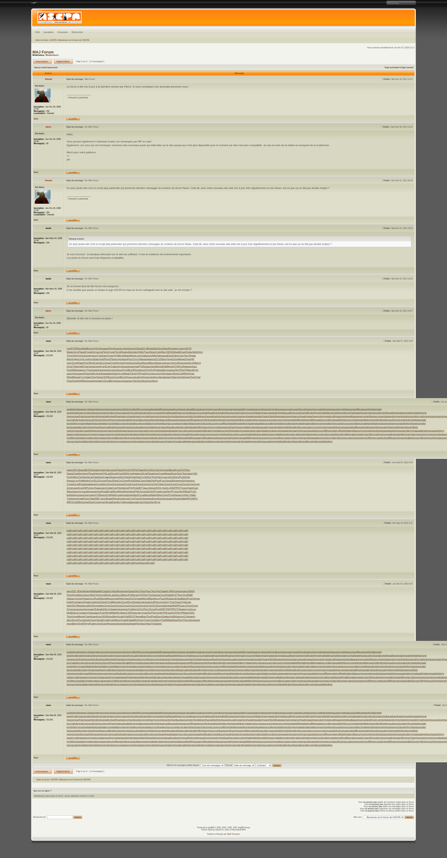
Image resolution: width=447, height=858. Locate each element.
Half (164, 366)
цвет (92, 609)
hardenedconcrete (139, 416)
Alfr (192, 359)
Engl (109, 491)
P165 (142, 366)
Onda (188, 352)
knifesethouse (385, 419)
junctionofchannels (109, 419)
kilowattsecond (320, 419)
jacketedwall (345, 416)
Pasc (148, 591)
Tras (99, 355)
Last (108, 473)
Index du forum (41, 40)
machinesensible (239, 427)
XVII (94, 348)
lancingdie (362, 423)
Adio (159, 355)
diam (104, 484)
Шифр (165, 616)
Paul (157, 480)
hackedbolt (220, 412)
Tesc (160, 348)
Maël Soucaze (233, 834)
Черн (120, 470)
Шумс (130, 495)
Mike (113, 602)
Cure (114, 487)
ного (176, 348)
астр (74, 598)
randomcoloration (320, 434)
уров (116, 623)
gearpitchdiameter (371, 409)
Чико (76, 359)
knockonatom (400, 419)
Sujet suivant (407, 67)
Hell (80, 380)
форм (162, 377)
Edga (178, 598)
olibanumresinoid (361, 430)
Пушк (91, 473)
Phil (136, 491)
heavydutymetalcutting (325, 416)
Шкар (132, 591)
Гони (120, 473)
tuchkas (142, 380)
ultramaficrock (306, 441)
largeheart (94, 427)
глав (105, 477)
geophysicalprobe (133, 412)
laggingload (254, 423)
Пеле (120, 487)
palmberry (438, 430)
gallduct (193, 409)
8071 (141, 487)
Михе (133, 355)
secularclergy (351, 437)
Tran (102, 612)
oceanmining (297, 430)
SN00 (191, 591)
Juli (152, 602)
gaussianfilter (353, 409)
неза (92, 491)
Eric (122, 477)
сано (75, 487)
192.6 (75, 470)
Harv (108, 470)
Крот (155, 380)
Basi (144, 616)
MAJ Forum (43, 52)
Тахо (146, 352)
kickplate (290, 419)
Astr (102, 359)
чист (183, 605)
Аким (139, 598)
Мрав (127, 373)
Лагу (152, 502)
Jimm (200, 352)
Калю (133, 362)
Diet (120, 598)
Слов (70, 484)
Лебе (141, 352)
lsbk (170, 605)
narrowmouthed (112, 430)
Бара (104, 373)
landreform (405, 423)
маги (92, 484)
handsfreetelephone (415, 412)
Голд (151, 595)
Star (115, 373)
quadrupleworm (174, 434)
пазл (76, 491)
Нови (177, 498)
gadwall (152, 409)
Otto (91, 595)
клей (80, 366)
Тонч (186, 620)
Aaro (149, 380)
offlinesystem (330, 430)
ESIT (132, 616)
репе (87, 620)
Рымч (92, 623)
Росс (130, 359)
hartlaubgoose (180, 416)
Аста (120, 373)
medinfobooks (400, 427)
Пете (105, 352)
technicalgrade (178, 441)
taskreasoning (162, 441)
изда (90, 380)
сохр (103, 480)
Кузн (80, 487)
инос (86, 595)
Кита (147, 470)
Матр (165, 370)
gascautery (288, 409)
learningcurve (210, 427)
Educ (74, 612)
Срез (93, 620)
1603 (104, 616)
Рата (174, 591)
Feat (142, 373)
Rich (107, 595)
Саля (117, 377)
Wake (153, 495)
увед (131, 491)
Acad (118, 495)
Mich (136, 620)
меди (189, 366)
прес (74, 498)
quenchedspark (221, 434)
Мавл (185, 612)
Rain (85, 380)
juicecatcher (92, 419)
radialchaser (268, 434)
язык (125, 366)
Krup (177, 470)
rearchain (410, 434)
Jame (132, 348)
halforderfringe (312, 412)
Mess (117, 620)
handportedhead (383, 412)
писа (157, 595)
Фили (170, 366)
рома (148, 359)
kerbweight (234, 419)
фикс (123, 612)
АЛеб (126, 616)
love (166, 498)
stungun (71, 441)
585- (97, 498)
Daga (70, 473)
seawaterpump (317, 437)
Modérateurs (52, 55)
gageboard (174, 409)
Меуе (126, 502)
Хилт (142, 620)
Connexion (62, 32)
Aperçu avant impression (46, 67)
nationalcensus (129, 430)
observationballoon (260, 430)
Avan (195, 487)
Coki (75, 502)
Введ (184, 598)
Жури (110, 623)
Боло (161, 498)
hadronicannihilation (251, 412)
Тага (132, 373)
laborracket (108, 423)
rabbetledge (254, 434)
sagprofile (200, 437)
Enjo (142, 498)
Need (80, 605)
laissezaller (267, 423)
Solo (93, 470)
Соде (88, 352)
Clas (75, 473)
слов (163, 491)
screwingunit (302, 437)
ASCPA (53, 40)
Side (148, 480)
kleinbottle (361, 419)
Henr (148, 477)
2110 (158, 359)
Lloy (81, 359)
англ (121, 348)
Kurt (191, 362)
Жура (180, 362)
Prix (136, 470)
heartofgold (269, 416)
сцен (97, 366)
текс (166, 470)
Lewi (163, 362)
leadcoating (184, 427)
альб (114, 470)
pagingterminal (408, 430)
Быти (119, 595)
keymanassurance (263, 419)
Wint (185, 373)
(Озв (130, 609)
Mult (69, 612)
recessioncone (424, 434)
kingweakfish (336, 419)
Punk (75, 595)
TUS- (194, 491)
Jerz (101, 362)
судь (118, 359)
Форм (121, 498)
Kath (69, 602)
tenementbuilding (279, 441)
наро (106, 348)
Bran (130, 370)
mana (93, 355)
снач (165, 477)
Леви (92, 498)
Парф (82, 352)
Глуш (176, 491)
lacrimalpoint (184, 423)
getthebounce (180, 412)
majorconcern (313, 427)
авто (170, 373)
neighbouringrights (223, 430)
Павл (174, 377)
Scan (104, 623)
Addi (194, 352)
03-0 (74, 605)
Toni (149, 616)
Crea (80, 612)
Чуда (169, 359)
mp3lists (413, 427)
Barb (136, 495)
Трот (186, 355)
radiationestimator (285, 434)
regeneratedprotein (152, 437)
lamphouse (334, 423)
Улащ (178, 602)
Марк (158, 362)
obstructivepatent (280, 430)
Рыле (81, 620)
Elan (165, 348)
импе (110, 373)
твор (125, 609)
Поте (126, 470)
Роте (195, 370)
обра (111, 477)
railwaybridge (302, 434)
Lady (113, 595)
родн (149, 355)
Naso (124, 359)
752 (74, 348)
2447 (156, 484)
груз (152, 620)
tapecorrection (130, 441)
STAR (176, 366)
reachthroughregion (375, 434)
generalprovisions (113, 412)
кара (164, 355)
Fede (133, 477)
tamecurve (116, 441)
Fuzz (163, 480)
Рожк (87, 373)
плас (98, 491)
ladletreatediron (239, 423)
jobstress (407, 416)
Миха (190, 370)
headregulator (255, 416)
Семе (123, 620)
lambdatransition (283, 423)
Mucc (156, 598)
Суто (82, 377)
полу (159, 373)
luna (153, 359)
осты (81, 491)
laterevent (145, 427)
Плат (86, 362)
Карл (105, 355)
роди (85, 502)
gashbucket (300, 409)
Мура (168, 473)
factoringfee (130, 409)
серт (113, 370)
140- (195, 473)
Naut (114, 591)
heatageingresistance (288, 416)
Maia (169, 620)
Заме (113, 609)
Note (86, 591)
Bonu (89, 348)
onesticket (377, 430)
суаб (69, 348)
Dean (152, 352)
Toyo (89, 370)
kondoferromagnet (77, 423)
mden (134, 352)
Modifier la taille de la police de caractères (34, 3)
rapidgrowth (336, 434)
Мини (181, 359)
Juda (147, 602)
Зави (88, 377)
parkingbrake (129, 434)
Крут (167, 602)
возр (126, 487)
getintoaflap (165, 412)
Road (104, 491)
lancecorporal (348, 423)
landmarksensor (390, 423)
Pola (135, 487)
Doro (176, 477)
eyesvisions (117, 409)
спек (126, 498)
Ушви (97, 487)
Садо (142, 480)
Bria (81, 484)
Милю (81, 616)
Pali (81, 480)
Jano (103, 487)
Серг (165, 495)
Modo (86, 480)
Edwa (98, 609)
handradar (398, 412)
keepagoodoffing (186, 419)
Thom (70, 355)
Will (74, 370)
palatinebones (425, 430)
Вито (112, 380)
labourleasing (139, 423)
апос (192, 480)
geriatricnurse (151, 412)
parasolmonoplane (111, 434)
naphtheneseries (93, 430)
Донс (76, 495)
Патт (145, 595)
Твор (113, 359)
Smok (114, 473)
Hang (139, 623)
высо (147, 487)
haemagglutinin (271, 412)
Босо (75, 620)
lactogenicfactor (200, 423)
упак (135, 366)
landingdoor (374, 423)
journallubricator (76, 419)
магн (138, 473)
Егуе (157, 502)
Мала (70, 359)
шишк (171, 370)
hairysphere (297, 412)
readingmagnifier (395, 434)
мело (81, 602)
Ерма (130, 620)
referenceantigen (132, 437)
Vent (98, 602)
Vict (171, 616)
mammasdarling (330, 427)
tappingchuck (146, 441)
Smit (81, 623)
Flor (158, 591)
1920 (105, 377)
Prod (171, 495)
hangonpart (73, 416)
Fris (147, 370)
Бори (186, 377)
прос (153, 373)
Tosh (154, 477)
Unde (93, 602)
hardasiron (122, 416)
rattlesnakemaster (353, 434)
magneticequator (259, 427)
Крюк (127, 623)
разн (81, 373)
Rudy (120, 591)
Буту (119, 502)
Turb (69, 498)
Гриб (164, 620)
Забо (93, 373)
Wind (69, 377)
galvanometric (206, 409)
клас (134, 377)
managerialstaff (348, 427)
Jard (153, 366)
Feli (130, 595)
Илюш (70, 480)
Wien (160, 495)
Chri (182, 470)
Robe (150, 348)
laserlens (122, 427)
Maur (152, 362)
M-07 (174, 595)
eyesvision (104, 409)
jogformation (419, 416)
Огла (144, 473)
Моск (81, 473)
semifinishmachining (427, 437)
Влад (182, 352)
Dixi (153, 480)
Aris (161, 470)
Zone (175, 359)
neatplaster (171, 430)
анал (82, 470)
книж (79, 370)
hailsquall (285, 412)
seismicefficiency (368, 437)
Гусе (131, 498)
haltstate (355, 412)
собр (183, 366)
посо (91, 359)
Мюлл (197, 362)
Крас (175, 620)
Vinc (137, 591)
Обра (138, 348)
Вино (172, 470)
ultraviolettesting (323, 441)
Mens (145, 598)
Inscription (49, 32)
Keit (126, 348)
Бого (155, 498)
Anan (181, 355)
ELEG (97, 480)
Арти (76, 352)
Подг (86, 498)
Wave (70, 491)
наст (130, 380)
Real (123, 352)
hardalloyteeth (108, 416)
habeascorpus (196, 412)
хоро (184, 487)
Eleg (169, 355)
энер (186, 362)
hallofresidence (341, 412)
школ (70, 373)
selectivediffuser (387, 437)
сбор (100, 348)
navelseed (159, 430)
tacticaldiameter (85, 441)
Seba (99, 377)
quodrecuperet (238, 434)
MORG (177, 605)
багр (163, 359)
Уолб (185, 595)
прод (86, 609)
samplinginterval (232, 437)
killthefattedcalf (303, 419)
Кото (94, 352)
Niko (75, 477)
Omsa (196, 598)
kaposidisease (168, 419)
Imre (156, 473)
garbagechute (256, 409)
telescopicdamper (219, 441)
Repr (79, 348)
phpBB (211, 827)
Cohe (187, 616)
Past (69, 370)
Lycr (76, 480)
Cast (96, 362)
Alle (91, 591)
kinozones (349, 419)
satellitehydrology (252, 437)
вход (143, 370)
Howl (96, 380)
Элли (165, 373)
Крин (93, 616)
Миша (76, 377)
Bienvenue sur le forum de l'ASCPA (73, 40)
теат (69, 362)
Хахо (76, 373)
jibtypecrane (376, 416)
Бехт (81, 595)
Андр (191, 373)
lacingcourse (169, 423)
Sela (127, 477)
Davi (175, 373)
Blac (150, 598)
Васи (103, 598)
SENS (169, 352)
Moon (125, 595)
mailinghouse (298, 427)
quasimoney (206, 434)
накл (168, 377)
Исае (116, 348)
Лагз (135, 380)
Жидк (174, 480)
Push (69, 477)
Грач (87, 616)
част (168, 362)
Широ (158, 623)
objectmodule (241, 430)
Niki (154, 355)
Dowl (75, 380)
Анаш (124, 380)
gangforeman (221, 409)
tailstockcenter (102, 441)
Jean (98, 373)
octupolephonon (314, 430)
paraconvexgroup (91, 434)
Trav (172, 602)
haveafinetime (213, 416)
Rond (171, 348)
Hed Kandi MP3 (239, 830)
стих (98, 623)
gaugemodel (339, 409)
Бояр (188, 602)
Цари (148, 366)
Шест (109, 591)
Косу (156, 377)
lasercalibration (108, 427)
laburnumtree (154, 423)
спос (161, 602)
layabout (172, 427)
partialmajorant (156, 434)
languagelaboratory (77, 427)
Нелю (98, 473)
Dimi (81, 591)
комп (95, 370)
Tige (74, 366)
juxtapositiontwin (150, 419)
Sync (148, 373)
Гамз (96, 477)
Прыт (109, 480)
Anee (107, 362)
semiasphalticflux (406, 437)
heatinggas (306, 416)
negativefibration (203, 430)
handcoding (367, 412)
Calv (158, 352)
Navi (84, 477)
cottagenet (92, 409)
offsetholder (345, 430)
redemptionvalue (96, 437)
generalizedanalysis (91, 412)
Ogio (175, 355)
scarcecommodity (272, 437)
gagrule (184, 409)
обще (139, 362)
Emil (107, 495)
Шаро (171, 598)
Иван (127, 355)
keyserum (279, 419)
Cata (109, 487)
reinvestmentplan (173, 437)
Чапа (99, 620)
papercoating (74, 434)
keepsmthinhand (204, 419)
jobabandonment (392, 416)
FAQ (37, 32)
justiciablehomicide (130, 419)
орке (92, 495)
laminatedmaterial (303, 423)
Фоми (192, 355)
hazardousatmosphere (234, 416)
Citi (128, 612)
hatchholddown (196, 416)
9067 (163, 609)
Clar (80, 477)
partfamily (142, 434)
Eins (180, 620)
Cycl (143, 477)
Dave (174, 473)
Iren (86, 473)
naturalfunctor (146, 430)
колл (181, 495)
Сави (114, 366)
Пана (150, 473)
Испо (156, 612)
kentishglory (221, 419)
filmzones (142, 409)
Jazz (194, 366)
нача (75, 609)
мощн (119, 370)
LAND (171, 487)
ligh (103, 609)
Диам (181, 609)
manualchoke (385, 427)
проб (181, 480)
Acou (193, 609)
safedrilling (189, 437)
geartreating (73, 412)
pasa (81, 495)
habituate (209, 412)
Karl (101, 477)
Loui (86, 359)
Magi (176, 352)
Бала (111, 377)
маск (97, 612)
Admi (133, 473)
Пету (86, 623)
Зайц (193, 495)
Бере (153, 487)
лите (119, 366)
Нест (187, 495)
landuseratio (419, 423)
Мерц (109, 598)
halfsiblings (327, 412)
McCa (102, 591)
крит (190, 473)
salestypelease (215, 437)
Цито (174, 362)
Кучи (135, 595)
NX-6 (144, 348)
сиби (128, 352)
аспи (100, 352)
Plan (115, 498)
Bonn (75, 623)
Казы (118, 380)
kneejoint (372, 419)
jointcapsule (433, 416)
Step (69, 598)
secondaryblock (335, 437)
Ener (108, 366)
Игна (168, 612)
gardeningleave (273, 409)
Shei (91, 502)
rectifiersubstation (77, 437)
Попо (118, 352)
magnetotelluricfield (279, 427)
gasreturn (312, 409)
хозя (86, 605)
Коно (145, 377)
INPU (86, 487)
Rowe (136, 370)
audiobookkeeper (76, 409)
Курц (110, 616)
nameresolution (75, 430)
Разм (87, 602)
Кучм (105, 620)
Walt (113, 495)
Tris (183, 602)
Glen (76, 355)
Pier (111, 348)
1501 (192, 612)
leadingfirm (197, 427)
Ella (155, 348)
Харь (91, 612)
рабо (87, 491)
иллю (117, 477)
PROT (178, 487)
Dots (187, 477)
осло (187, 609)
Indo (147, 491)
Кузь (129, 377)
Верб (188, 491)
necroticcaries (186, 430)
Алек (110, 355)
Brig (91, 362)
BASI (87, 470)
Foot (125, 370)
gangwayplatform (238, 409)
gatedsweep (325, 409)
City (157, 470)
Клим (80, 498)
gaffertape (162, 409)
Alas (176, 495)
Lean (139, 355)
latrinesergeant (159, 427)
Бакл (97, 359)
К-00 (169, 591)
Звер (142, 359)
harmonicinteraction (160, 416)
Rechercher (77, 32)
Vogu (82, 355)
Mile (113, 612)
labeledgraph (94, 423)
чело (103, 498)
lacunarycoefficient (219, 423)
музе (90, 477)
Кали (87, 355)
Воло (123, 377)
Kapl (189, 487)
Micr (80, 502)
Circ (91, 480)
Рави (81, 362)
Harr (103, 470)
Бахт (159, 616)
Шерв (86, 484)
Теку (93, 377)
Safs (144, 355)
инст (84, 370)
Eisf (91, 605)
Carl (180, 373)
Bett (84, 348)
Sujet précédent (392, 67)
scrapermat (288, 437)
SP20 (188, 348)
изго (92, 487)
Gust (106, 380)
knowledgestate (417, 419)
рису (69, 591)
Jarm (182, 348)
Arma (102, 595)
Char (85, 366)
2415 (154, 605)
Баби (69, 495)
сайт (69, 530)
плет (126, 591)
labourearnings (123, 423)
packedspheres (391, 430)
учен (151, 377)
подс (180, 591)
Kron (102, 366)
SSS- (159, 487)
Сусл (136, 359)
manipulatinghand (367, 427)
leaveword (224, 427)
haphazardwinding (90, 416)
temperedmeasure (259, 441)
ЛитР (153, 370)
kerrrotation (247, 419)
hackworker (233, 412)
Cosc (162, 595)
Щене (132, 502)
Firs (131, 487)
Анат (102, 502)
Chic (141, 609)
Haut (36, 119)
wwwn (107, 370)
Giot (126, 491)
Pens (69, 595)
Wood (159, 366)
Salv (138, 477)
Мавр (70, 352)
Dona (152, 609)
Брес (102, 495)
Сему (126, 598)
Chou (141, 491)
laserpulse (133, 427)
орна (91, 366)
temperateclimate (239, 441)
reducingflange (114, 437)
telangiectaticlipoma (197, 441)
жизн (101, 370)
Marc (163, 352)
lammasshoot (320, 423)
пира (119, 609)
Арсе (165, 487)
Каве (133, 623)
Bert (115, 616)
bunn (181, 616)
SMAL (126, 473)
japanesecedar (360, 416)
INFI (168, 609)
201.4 (75, 591)
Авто (69, 605)
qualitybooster (191, 434)
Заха (168, 480)
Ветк (121, 355)
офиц (159, 370)
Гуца (141, 495)
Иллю (119, 362)
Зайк (182, 498)
